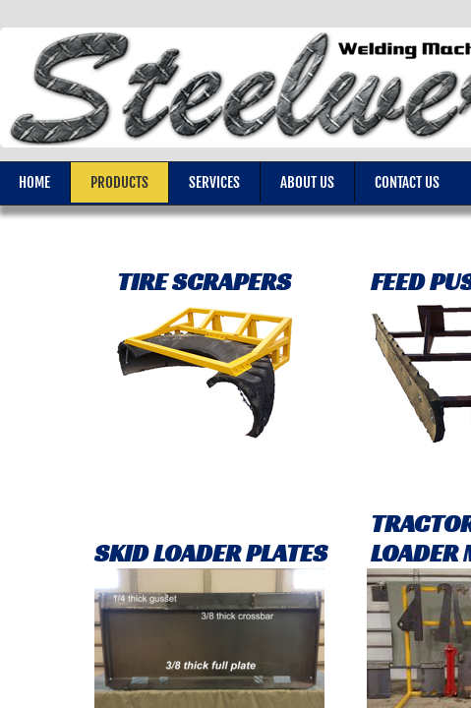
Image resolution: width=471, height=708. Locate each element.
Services (214, 182)
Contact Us (407, 182)
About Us (307, 182)
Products (119, 182)
